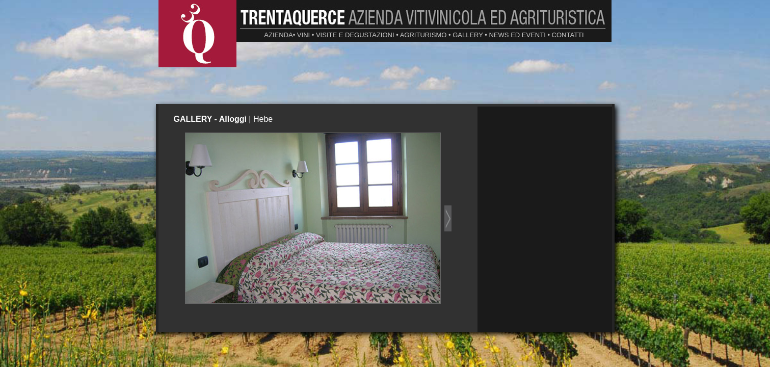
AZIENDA (278, 35)
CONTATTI (568, 35)
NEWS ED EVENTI (517, 35)
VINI (303, 35)
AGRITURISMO (423, 35)
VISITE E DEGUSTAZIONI (355, 35)
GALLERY (468, 35)
